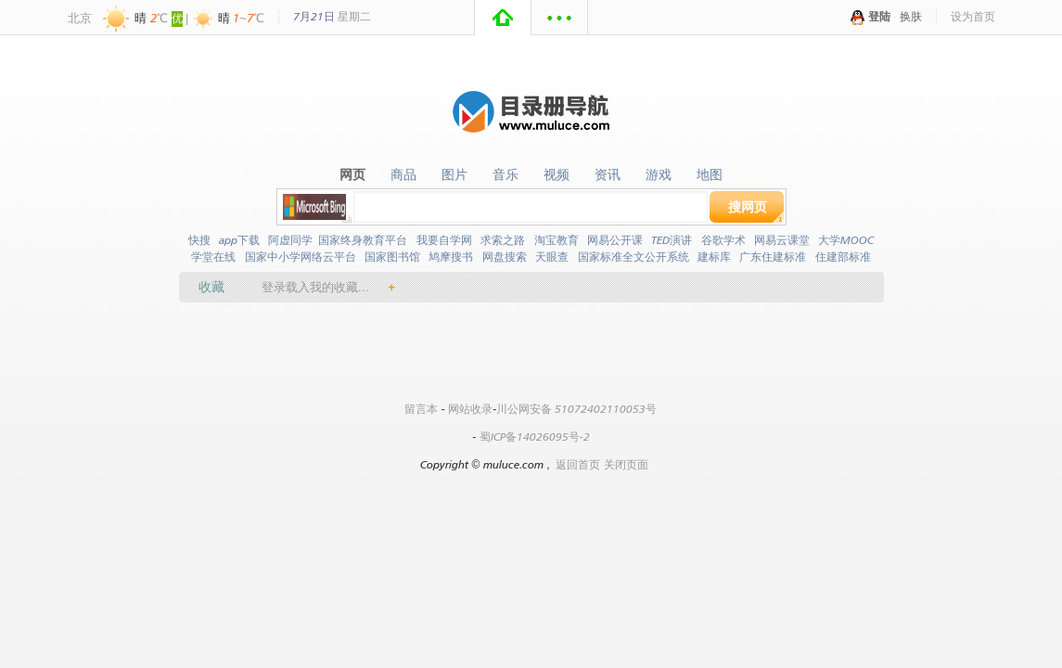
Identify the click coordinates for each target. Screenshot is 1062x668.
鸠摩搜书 (451, 256)
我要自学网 (444, 240)
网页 (353, 174)
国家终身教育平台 (362, 240)
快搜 (199, 240)
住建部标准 (843, 256)
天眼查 (552, 256)
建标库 (714, 256)
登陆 (879, 16)
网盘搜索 (504, 256)
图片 (455, 174)
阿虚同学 (290, 240)
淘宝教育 (556, 240)
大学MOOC (846, 240)
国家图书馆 (392, 256)
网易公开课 (615, 240)
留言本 (421, 409)
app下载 (239, 240)
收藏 (211, 286)
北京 (80, 17)
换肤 (911, 16)
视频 (556, 174)
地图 (709, 174)
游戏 (658, 174)
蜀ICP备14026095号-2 (535, 436)
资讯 (607, 174)
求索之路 (502, 240)
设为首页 (973, 16)
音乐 (506, 174)
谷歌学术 (723, 240)
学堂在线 (213, 256)
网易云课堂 (782, 240)
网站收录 (470, 409)
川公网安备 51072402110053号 (576, 409)
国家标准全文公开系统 (633, 256)
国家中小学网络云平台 (300, 256)
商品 (404, 174)
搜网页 (747, 206)
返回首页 (578, 464)
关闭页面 (626, 464)
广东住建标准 (772, 256)
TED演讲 (671, 240)
